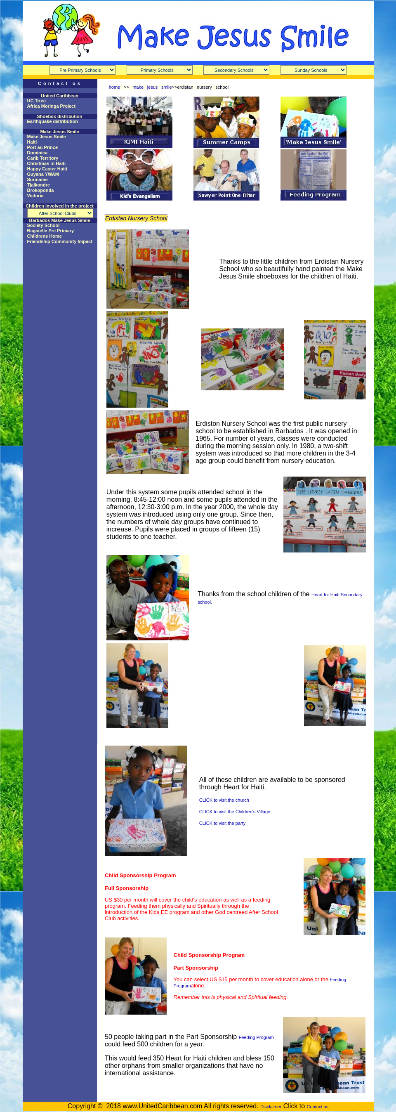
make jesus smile (152, 87)
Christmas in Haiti (46, 163)
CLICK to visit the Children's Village (234, 811)
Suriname (37, 179)
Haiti (32, 141)
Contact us (318, 1106)
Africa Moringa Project (51, 106)
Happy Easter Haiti (47, 168)
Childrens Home (44, 236)
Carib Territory (43, 158)
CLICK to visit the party (222, 823)
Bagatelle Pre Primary (50, 230)
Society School (43, 225)
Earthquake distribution (52, 121)
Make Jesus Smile (46, 136)
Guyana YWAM (43, 174)
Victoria (35, 195)
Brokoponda (40, 190)
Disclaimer (270, 1106)
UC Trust (36, 100)
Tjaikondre (38, 184)
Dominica (37, 152)
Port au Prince (42, 147)
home (114, 87)
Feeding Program (256, 1037)
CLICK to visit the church (224, 800)
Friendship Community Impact (59, 241)
